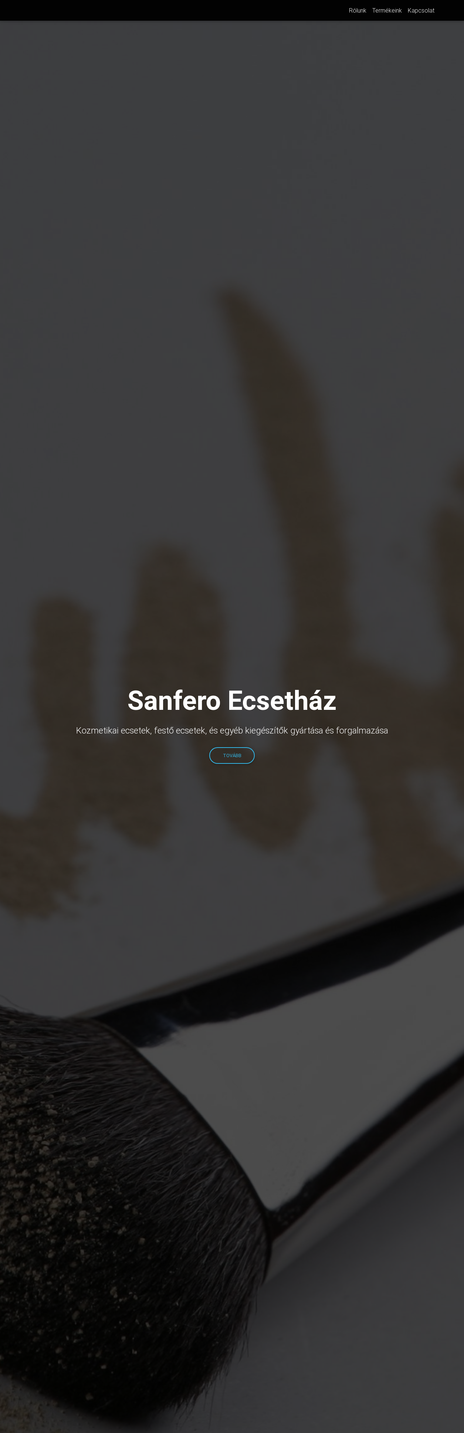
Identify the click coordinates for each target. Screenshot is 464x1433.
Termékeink (387, 12)
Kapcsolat (421, 12)
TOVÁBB (232, 755)
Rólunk (357, 12)
